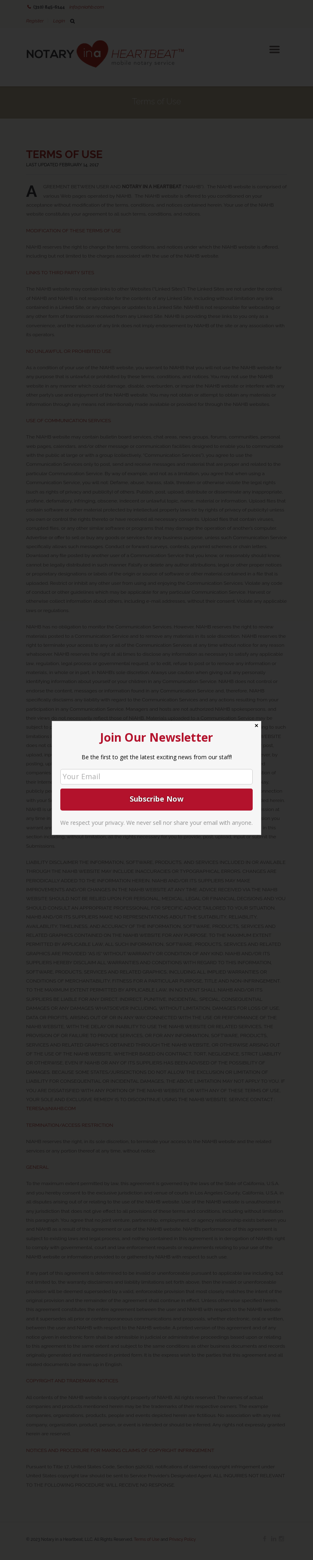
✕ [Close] (256, 726)
